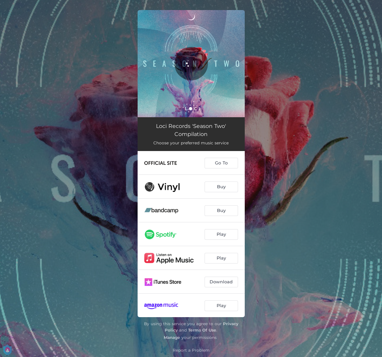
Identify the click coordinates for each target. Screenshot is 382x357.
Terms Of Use (202, 330)
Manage (172, 337)
